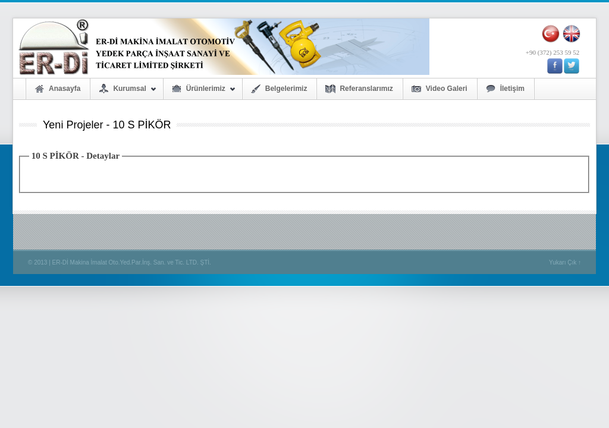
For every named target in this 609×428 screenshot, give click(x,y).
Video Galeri (446, 88)
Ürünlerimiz (199, 91)
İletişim (512, 88)
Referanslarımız (366, 88)
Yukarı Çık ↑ (565, 262)
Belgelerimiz (286, 88)
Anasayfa (64, 88)
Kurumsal (123, 91)
